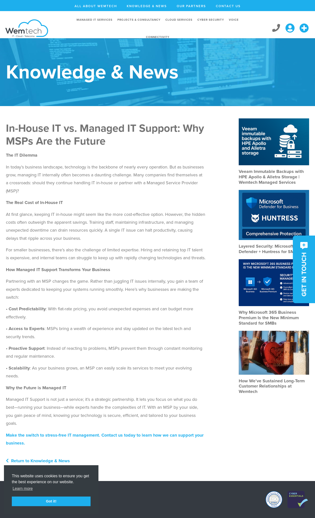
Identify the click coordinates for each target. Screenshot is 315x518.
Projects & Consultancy (138, 19)
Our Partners (191, 6)
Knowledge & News (147, 6)
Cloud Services (178, 19)
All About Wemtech (96, 6)
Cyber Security (210, 19)
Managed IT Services (94, 19)
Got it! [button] (51, 501)
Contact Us (228, 6)
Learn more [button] (23, 488)
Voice (234, 19)
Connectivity (157, 37)
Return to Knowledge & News (38, 460)
